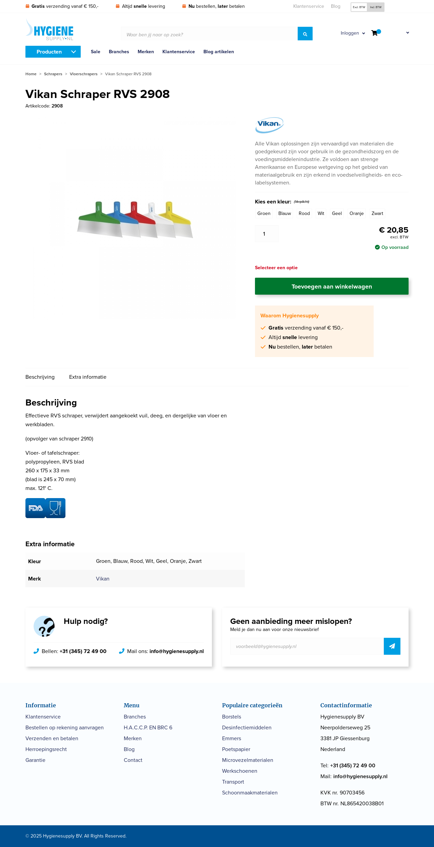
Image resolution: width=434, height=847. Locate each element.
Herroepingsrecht (46, 749)
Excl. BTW (359, 7)
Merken (146, 51)
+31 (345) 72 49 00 (83, 651)
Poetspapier (236, 749)
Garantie (35, 760)
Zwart (377, 213)
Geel (337, 213)
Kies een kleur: (282, 202)
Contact (133, 760)
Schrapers (53, 74)
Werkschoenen (239, 771)
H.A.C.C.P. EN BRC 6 (148, 727)
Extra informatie (87, 377)
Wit (321, 213)
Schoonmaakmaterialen (250, 792)
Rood (304, 213)
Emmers (231, 738)
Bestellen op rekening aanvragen (64, 727)
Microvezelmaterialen (247, 760)
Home (31, 74)
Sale (95, 51)
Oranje (357, 213)
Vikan (103, 579)
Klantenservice (308, 6)
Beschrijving (40, 377)
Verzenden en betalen (51, 738)
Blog (335, 6)
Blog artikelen (218, 51)
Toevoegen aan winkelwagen (332, 286)
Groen (264, 213)
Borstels (231, 717)
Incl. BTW (375, 7)
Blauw (284, 213)
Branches (119, 51)
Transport (233, 782)
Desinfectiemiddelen (247, 727)
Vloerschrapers (84, 74)
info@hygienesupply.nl (177, 651)
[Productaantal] (267, 233)
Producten (49, 52)
